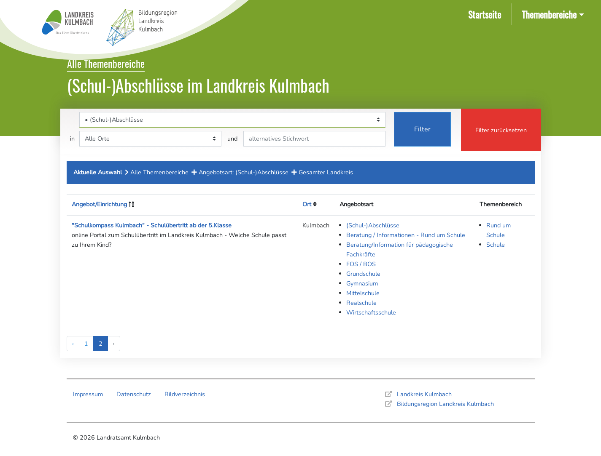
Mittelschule (363, 293)
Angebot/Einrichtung (99, 204)
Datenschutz (133, 394)
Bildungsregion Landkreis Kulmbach (445, 404)
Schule (495, 244)
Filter (422, 129)
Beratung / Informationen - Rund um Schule (405, 235)
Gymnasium (362, 283)
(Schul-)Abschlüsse (372, 225)
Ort (306, 204)
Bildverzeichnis (184, 394)
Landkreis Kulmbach (424, 394)
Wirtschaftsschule (371, 312)
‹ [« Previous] (73, 343)
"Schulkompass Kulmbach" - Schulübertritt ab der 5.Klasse (152, 225)
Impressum (88, 394)
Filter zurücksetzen (501, 130)
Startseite (486, 13)
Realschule (361, 303)
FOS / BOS (361, 264)
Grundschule (363, 273)
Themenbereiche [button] (549, 14)
